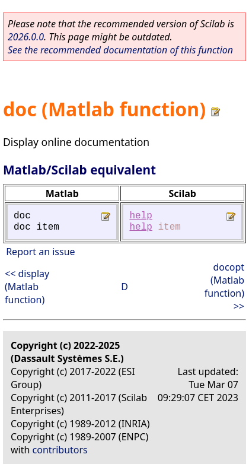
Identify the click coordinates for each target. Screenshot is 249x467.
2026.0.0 (26, 36)
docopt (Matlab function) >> (224, 286)
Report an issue (40, 251)
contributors (60, 449)
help (140, 216)
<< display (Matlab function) (27, 286)
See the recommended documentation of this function (120, 49)
